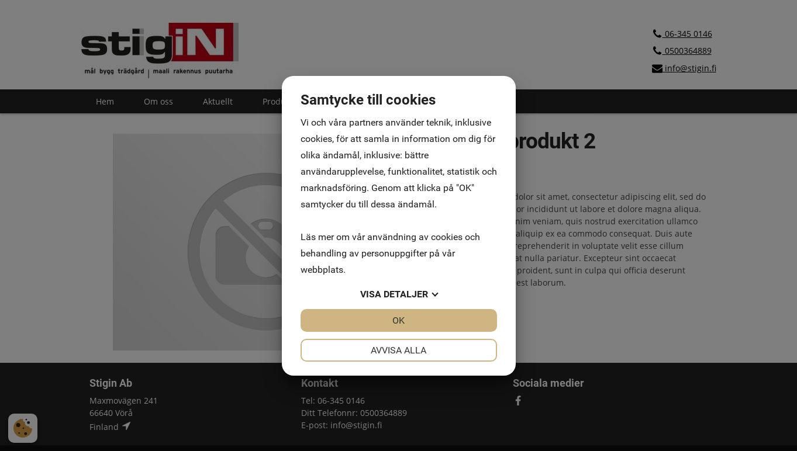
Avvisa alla (398, 350)
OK (398, 320)
